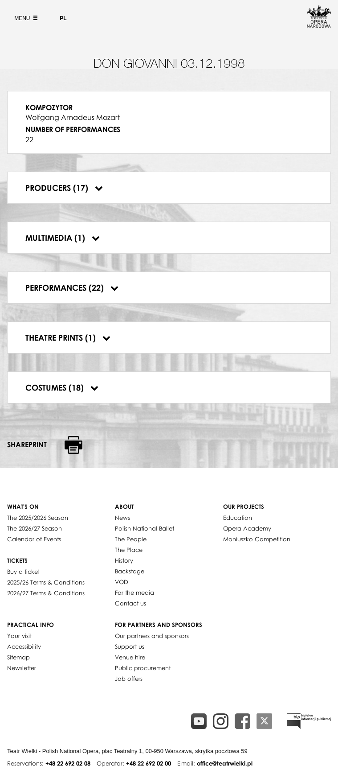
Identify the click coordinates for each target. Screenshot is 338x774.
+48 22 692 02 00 (148, 763)
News (122, 517)
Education (237, 517)
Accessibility (24, 646)
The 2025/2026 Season (37, 517)
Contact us (130, 603)
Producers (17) (64, 188)
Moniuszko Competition (256, 539)
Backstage (129, 571)
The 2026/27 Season (34, 528)
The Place (129, 549)
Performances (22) (71, 287)
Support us (129, 646)
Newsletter (21, 667)
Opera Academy (247, 528)
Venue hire (130, 657)
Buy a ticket (23, 571)
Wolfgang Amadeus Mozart (72, 117)
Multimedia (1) (62, 238)
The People (131, 539)
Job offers (129, 678)
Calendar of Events (34, 539)
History (124, 560)
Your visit (19, 635)
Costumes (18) (61, 387)
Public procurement (143, 667)
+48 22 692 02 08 (67, 763)
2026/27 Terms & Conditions (46, 593)
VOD (121, 581)
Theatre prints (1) (67, 337)
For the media (134, 592)
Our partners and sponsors (152, 635)
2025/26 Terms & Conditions (46, 582)
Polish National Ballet (144, 528)
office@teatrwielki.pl (224, 763)
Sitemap (18, 657)
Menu (25, 18)
